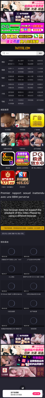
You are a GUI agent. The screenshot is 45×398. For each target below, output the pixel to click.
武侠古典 (40, 92)
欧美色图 (30, 84)
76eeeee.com (22, 48)
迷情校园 (11, 95)
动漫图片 (40, 84)
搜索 (40, 53)
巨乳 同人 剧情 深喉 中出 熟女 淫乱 (13, 233)
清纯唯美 (21, 88)
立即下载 (36, 394)
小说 (3, 94)
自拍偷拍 (21, 68)
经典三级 (21, 80)
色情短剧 (21, 103)
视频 (3, 70)
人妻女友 (30, 92)
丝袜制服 (21, 72)
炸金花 (21, 64)
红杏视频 (11, 103)
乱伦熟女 (30, 80)
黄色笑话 (30, 95)
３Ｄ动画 (40, 68)
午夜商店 (21, 100)
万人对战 (30, 60)
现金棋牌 (30, 64)
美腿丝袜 (11, 88)
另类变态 (40, 80)
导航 (3, 101)
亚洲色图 (21, 84)
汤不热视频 (40, 100)
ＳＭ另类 (40, 72)
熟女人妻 (11, 72)
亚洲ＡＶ (11, 68)
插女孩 (11, 100)
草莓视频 (30, 100)
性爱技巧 (40, 95)
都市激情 (11, 92)
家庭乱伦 (21, 92)
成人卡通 (30, 76)
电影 (3, 78)
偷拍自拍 (21, 76)
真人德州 (21, 60)
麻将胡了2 (11, 64)
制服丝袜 (11, 80)
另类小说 (21, 95)
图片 (3, 86)
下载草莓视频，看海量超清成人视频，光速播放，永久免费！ (23, 228)
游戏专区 (40, 60)
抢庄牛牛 (40, 64)
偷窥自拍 (11, 84)
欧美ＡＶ (30, 68)
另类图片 (40, 88)
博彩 (3, 62)
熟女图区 (30, 88)
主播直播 (30, 72)
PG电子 (11, 60)
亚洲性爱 (11, 76)
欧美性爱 (40, 76)
